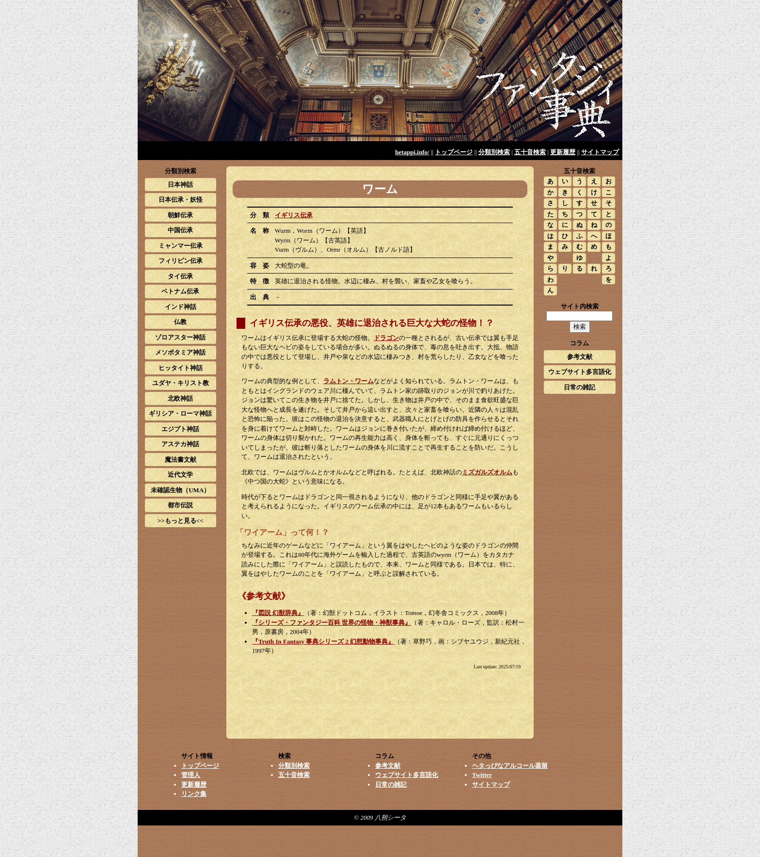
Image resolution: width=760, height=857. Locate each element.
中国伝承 (180, 230)
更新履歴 (562, 152)
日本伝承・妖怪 (180, 199)
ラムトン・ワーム (348, 381)
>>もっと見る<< (181, 520)
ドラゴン (386, 337)
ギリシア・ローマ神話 (180, 413)
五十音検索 (530, 152)
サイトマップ (600, 152)
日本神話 (180, 184)
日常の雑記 (579, 387)
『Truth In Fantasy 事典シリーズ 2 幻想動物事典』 (323, 641)
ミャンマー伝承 (180, 245)
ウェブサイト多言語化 (579, 371)
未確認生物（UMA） (180, 490)
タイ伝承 (180, 276)
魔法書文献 (180, 459)
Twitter (482, 774)
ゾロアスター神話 (180, 337)
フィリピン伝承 (180, 260)
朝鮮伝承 (180, 215)
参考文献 (579, 356)
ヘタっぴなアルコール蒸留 (510, 765)
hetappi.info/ (412, 152)
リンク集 (193, 793)
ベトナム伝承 (180, 291)
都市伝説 (180, 505)
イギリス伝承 (294, 215)
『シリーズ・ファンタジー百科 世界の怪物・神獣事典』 (331, 622)
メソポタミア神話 (180, 352)
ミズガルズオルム (487, 472)
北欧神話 (180, 398)
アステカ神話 (180, 444)
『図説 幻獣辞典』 (278, 612)
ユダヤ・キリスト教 (180, 383)
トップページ (454, 152)
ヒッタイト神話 (180, 368)
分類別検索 (494, 152)
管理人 (190, 774)
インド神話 (180, 306)
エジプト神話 (180, 429)
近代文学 (180, 474)
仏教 (180, 321)
